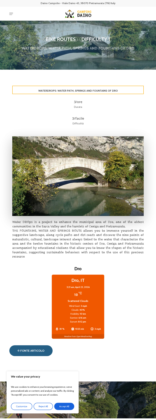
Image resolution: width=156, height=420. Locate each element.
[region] (43, 392)
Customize (21, 406)
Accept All (64, 406)
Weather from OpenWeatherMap (78, 336)
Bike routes (61, 39)
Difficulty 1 (95, 39)
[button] (11, 13)
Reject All (43, 406)
